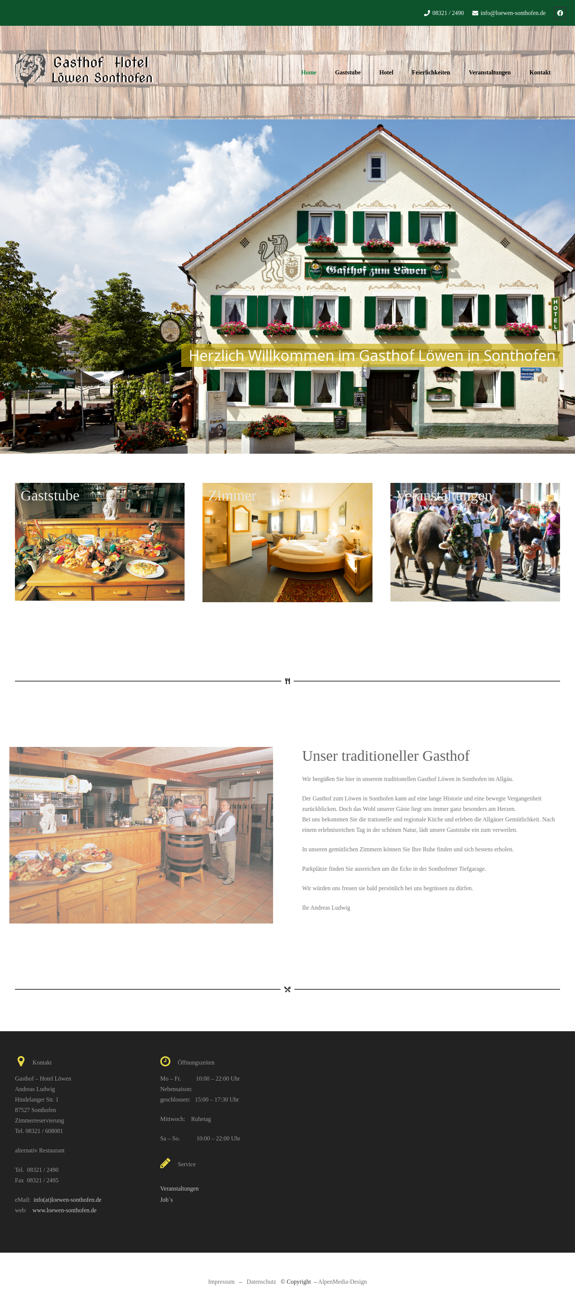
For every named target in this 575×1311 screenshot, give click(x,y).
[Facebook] (560, 13)
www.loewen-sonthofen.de (64, 1210)
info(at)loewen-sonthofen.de (68, 1200)
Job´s (166, 1200)
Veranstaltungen (179, 1188)
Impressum (221, 1281)
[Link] (84, 72)
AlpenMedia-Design (342, 1281)
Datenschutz (261, 1281)
